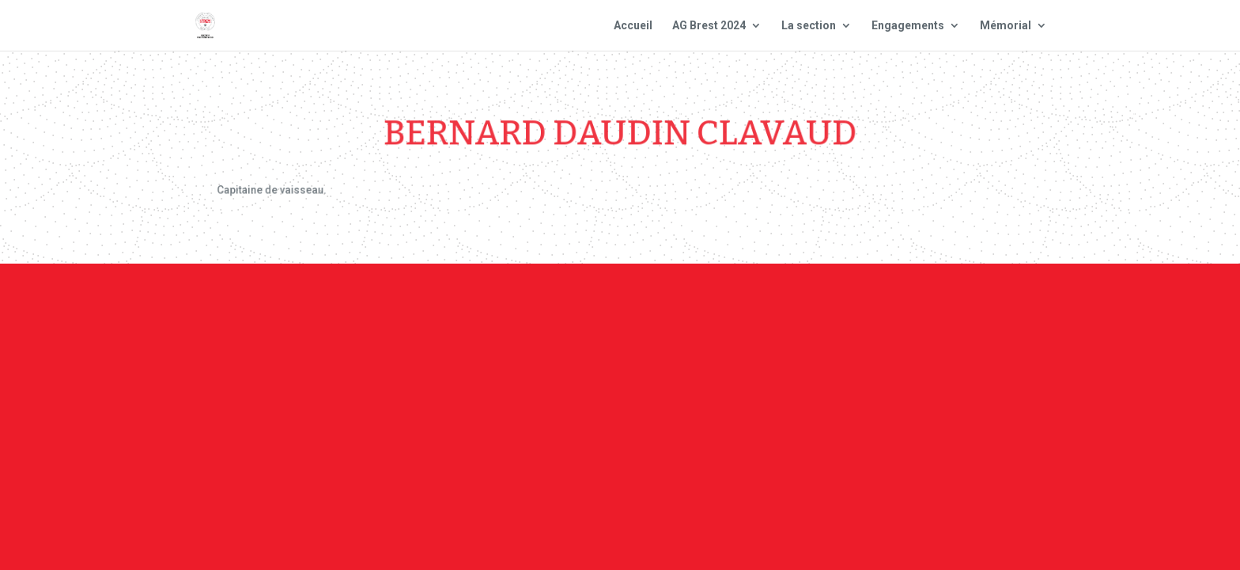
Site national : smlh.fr (961, 308)
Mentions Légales (719, 308)
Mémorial (1005, 26)
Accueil (633, 26)
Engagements (907, 26)
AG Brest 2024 (709, 26)
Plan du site (832, 308)
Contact (618, 308)
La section (808, 26)
